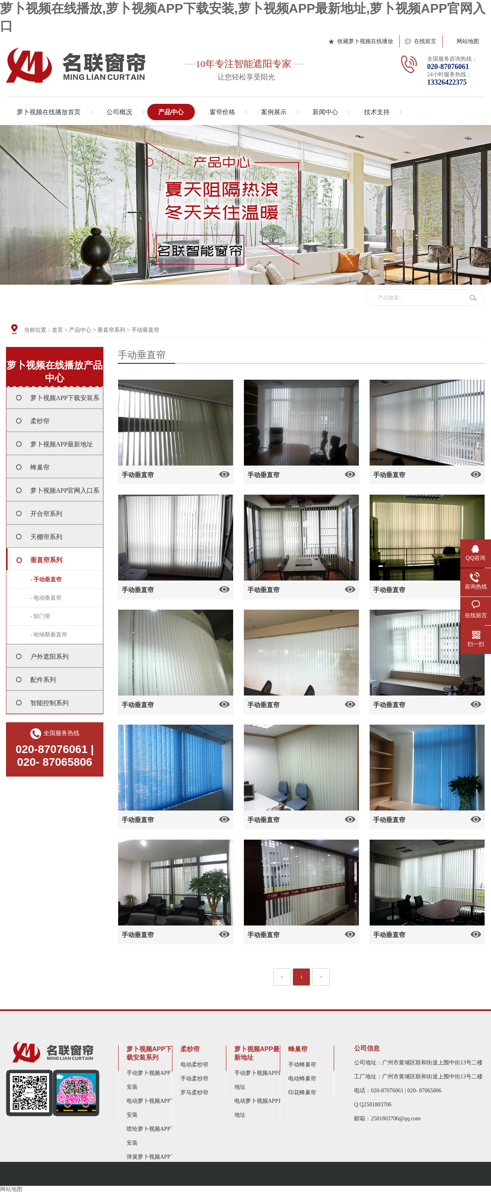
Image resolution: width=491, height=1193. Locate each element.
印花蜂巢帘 (302, 1093)
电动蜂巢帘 (302, 1079)
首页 (57, 330)
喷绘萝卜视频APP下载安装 (154, 1136)
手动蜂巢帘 (302, 1065)
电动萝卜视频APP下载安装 (154, 1108)
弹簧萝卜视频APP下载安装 (154, 1164)
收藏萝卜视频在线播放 (365, 41)
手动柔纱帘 (194, 1079)
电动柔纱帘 (194, 1065)
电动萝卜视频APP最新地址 (261, 1108)
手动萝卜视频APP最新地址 (261, 1080)
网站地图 (468, 41)
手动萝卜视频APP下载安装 (154, 1080)
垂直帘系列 (111, 330)
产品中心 (80, 330)
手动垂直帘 (145, 330)
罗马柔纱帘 (194, 1093)
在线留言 (425, 41)
